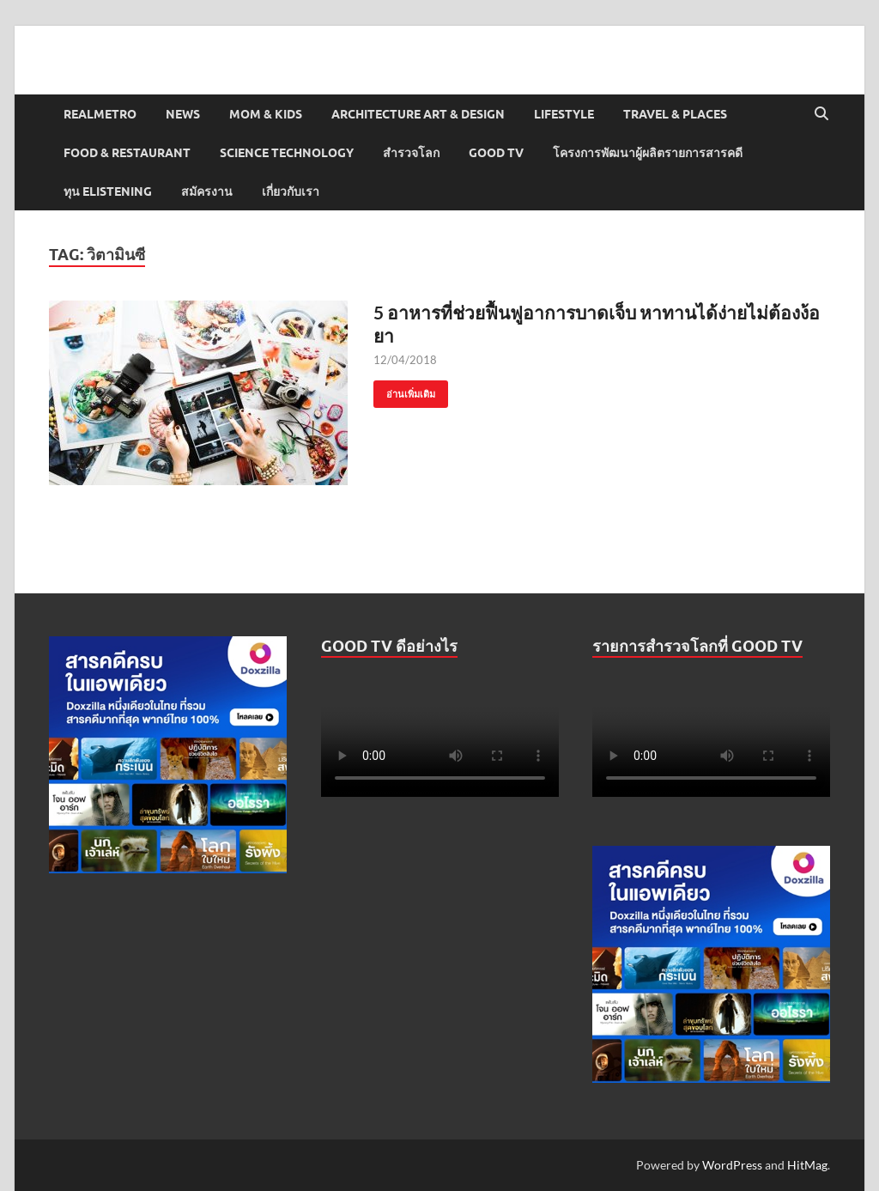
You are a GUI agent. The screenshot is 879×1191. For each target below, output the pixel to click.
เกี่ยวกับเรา (290, 191)
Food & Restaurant (127, 153)
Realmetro (100, 114)
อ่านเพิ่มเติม (404, 390)
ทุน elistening (108, 191)
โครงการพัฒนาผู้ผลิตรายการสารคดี (648, 153)
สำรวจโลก (411, 153)
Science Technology (287, 153)
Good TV (496, 153)
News (183, 114)
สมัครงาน (207, 191)
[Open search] (821, 114)
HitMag (807, 1165)
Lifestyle (564, 114)
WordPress (732, 1165)
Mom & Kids (265, 114)
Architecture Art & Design (418, 114)
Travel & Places (675, 114)
